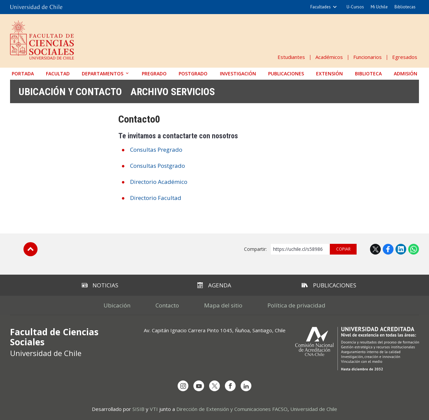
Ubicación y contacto (70, 91)
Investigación (238, 73)
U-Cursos (355, 7)
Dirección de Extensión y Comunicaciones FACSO (232, 409)
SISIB (138, 409)
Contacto (167, 305)
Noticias (100, 285)
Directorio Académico (158, 182)
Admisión (405, 73)
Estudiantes (291, 57)
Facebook (388, 249)
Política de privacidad (296, 305)
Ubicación (117, 305)
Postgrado (193, 73)
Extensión (329, 73)
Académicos (329, 57)
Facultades (320, 7)
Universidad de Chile (313, 409)
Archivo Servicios (172, 91)
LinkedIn (401, 249)
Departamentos (102, 73)
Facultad (58, 73)
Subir (30, 249)
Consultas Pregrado (156, 149)
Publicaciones (286, 73)
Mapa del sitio (223, 305)
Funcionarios (367, 57)
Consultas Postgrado (157, 165)
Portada (23, 73)
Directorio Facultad (155, 198)
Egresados (404, 57)
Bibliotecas (405, 7)
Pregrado (154, 73)
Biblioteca (368, 73)
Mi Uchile (379, 7)
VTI (154, 409)
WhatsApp (413, 249)
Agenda (214, 285)
